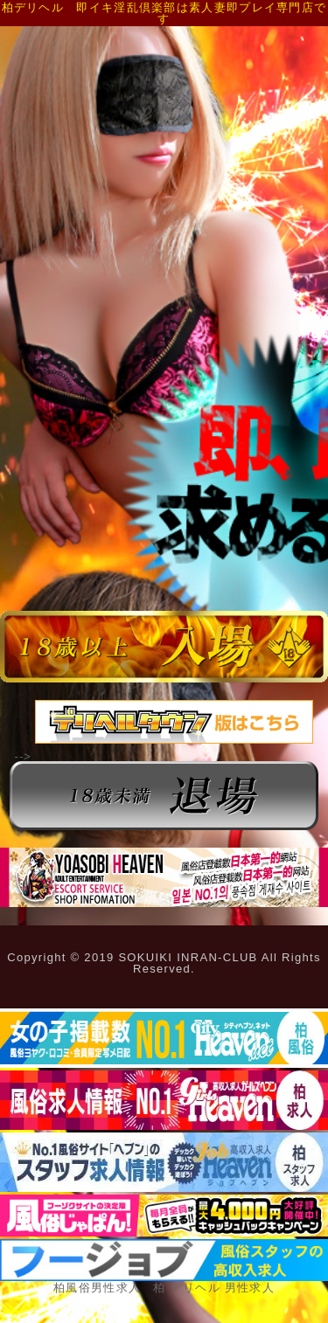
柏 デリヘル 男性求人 (214, 1287)
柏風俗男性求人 (97, 1287)
